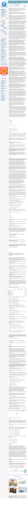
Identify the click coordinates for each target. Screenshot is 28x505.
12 (17, 471)
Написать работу (3, 16)
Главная (9, 1)
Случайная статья (3, 12)
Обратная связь (3, 15)
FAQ (20, 2)
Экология (2, 35)
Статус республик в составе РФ (21, 479)
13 (19, 471)
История (2, 25)
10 (14, 471)
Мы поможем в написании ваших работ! (4, 75)
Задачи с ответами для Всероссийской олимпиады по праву (4, 64)
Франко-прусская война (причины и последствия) (3, 45)
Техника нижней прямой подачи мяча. (4, 43)
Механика (6, 28)
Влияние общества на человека (4, 80)
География (4, 23)
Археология (2, 21)
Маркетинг (4, 26)
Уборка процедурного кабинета (3, 94)
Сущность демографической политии (22, 487)
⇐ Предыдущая (16, 5)
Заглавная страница (4, 11)
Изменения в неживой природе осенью (3, 91)
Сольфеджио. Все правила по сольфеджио (3, 96)
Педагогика (2, 29)
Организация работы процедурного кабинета (4, 48)
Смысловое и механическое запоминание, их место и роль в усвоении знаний (3, 50)
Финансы (6, 33)
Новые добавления (4, 14)
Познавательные (23, 1)
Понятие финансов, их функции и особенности (12, 487)
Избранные (13, 1)
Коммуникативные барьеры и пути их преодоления (3, 54)
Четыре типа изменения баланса (4, 62)
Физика (4, 32)
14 (20, 471)
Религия (2, 30)
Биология (3, 22)
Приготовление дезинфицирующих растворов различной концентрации (4, 40)
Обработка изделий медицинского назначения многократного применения (4, 56)
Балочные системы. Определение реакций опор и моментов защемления (4, 99)
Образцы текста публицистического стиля (4, 60)
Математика (4, 27)
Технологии (4, 31)
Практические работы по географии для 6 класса (4, 86)
